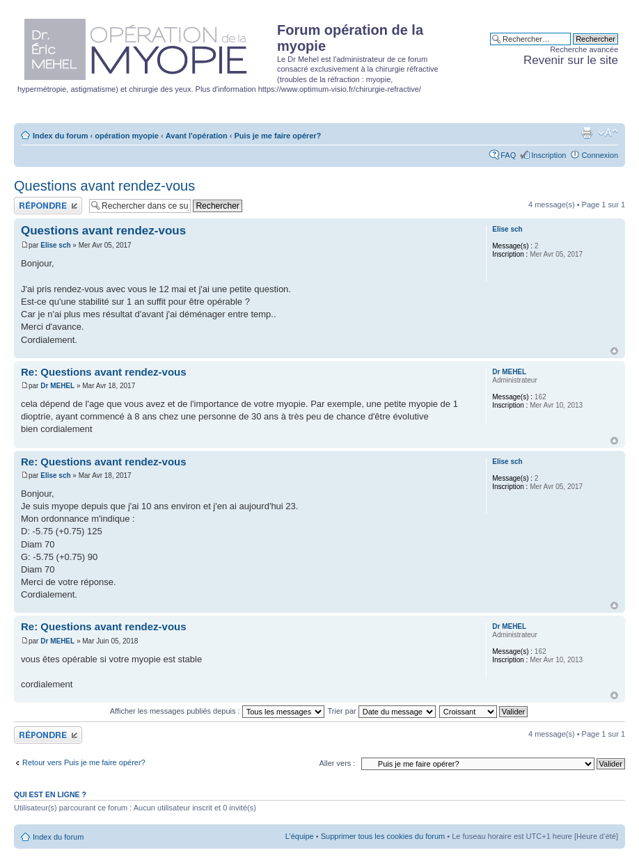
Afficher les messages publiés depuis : (217, 711)
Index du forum (60, 135)
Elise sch (55, 245)
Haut (614, 351)
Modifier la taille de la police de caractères (608, 133)
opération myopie (127, 135)
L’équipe (299, 836)
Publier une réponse (48, 205)
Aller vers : (337, 763)
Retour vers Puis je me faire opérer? (83, 762)
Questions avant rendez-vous (104, 185)
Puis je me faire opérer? (278, 135)
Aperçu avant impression (586, 133)
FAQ (508, 155)
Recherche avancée (584, 49)
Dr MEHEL (57, 386)
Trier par (382, 711)
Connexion (599, 155)
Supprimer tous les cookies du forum (383, 836)
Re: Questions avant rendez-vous (104, 372)
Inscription (548, 155)
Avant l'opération (197, 135)
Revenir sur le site (570, 60)
